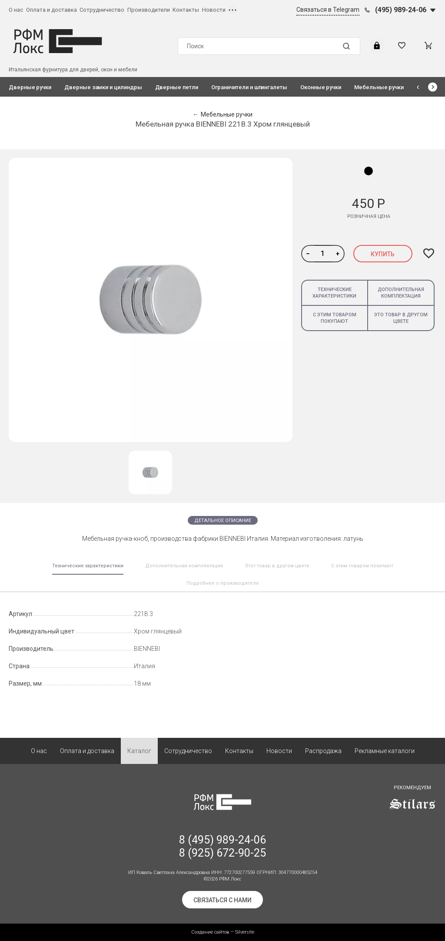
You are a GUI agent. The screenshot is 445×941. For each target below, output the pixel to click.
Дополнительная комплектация (401, 293)
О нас (16, 10)
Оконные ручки (320, 87)
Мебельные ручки (379, 87)
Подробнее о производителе (222, 583)
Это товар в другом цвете (401, 318)
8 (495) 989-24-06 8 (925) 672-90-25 (222, 846)
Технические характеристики (334, 293)
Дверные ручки (30, 87)
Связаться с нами (222, 900)
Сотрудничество (102, 10)
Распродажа (323, 750)
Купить (383, 254)
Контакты (186, 10)
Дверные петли (176, 87)
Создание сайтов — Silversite (222, 932)
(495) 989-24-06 (400, 10)
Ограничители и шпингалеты (249, 87)
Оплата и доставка (51, 10)
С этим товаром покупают (334, 318)
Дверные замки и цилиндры (103, 87)
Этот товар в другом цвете (277, 566)
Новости (214, 10)
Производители (148, 10)
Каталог (139, 750)
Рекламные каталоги (385, 750)
